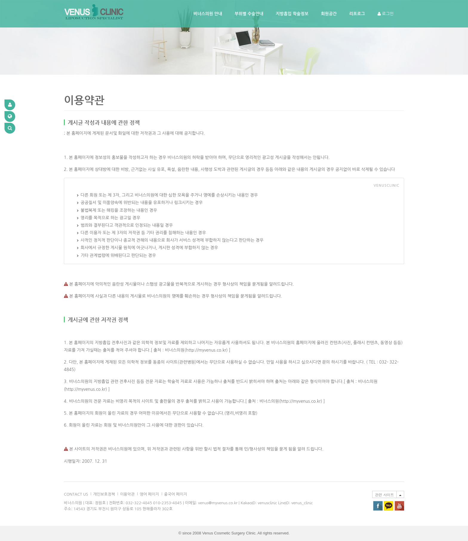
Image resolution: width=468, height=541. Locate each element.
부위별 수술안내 (249, 14)
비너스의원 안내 (207, 14)
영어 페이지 (149, 494)
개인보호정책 (104, 494)
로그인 (386, 14)
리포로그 (357, 14)
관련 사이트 (384, 494)
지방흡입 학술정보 (292, 14)
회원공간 (329, 14)
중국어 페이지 (175, 494)
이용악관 (127, 494)
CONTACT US (76, 494)
